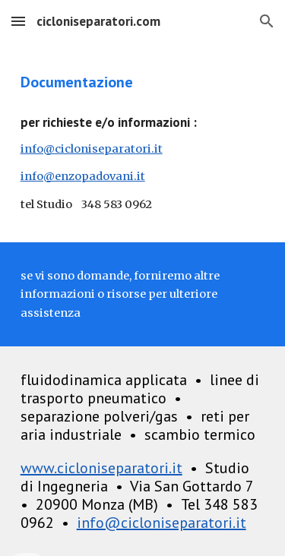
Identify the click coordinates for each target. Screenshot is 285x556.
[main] (142, 82)
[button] (18, 21)
